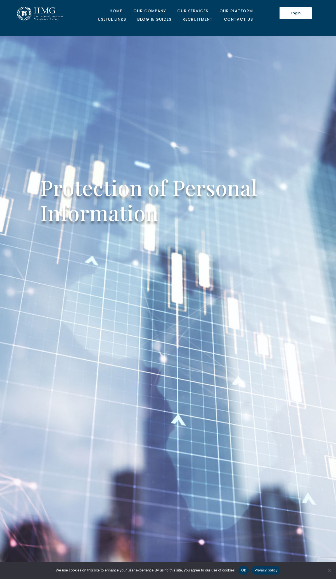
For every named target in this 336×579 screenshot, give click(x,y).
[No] (329, 570)
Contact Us (238, 19)
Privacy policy (266, 570)
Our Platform (236, 11)
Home (116, 11)
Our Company (149, 11)
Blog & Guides (154, 19)
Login (295, 13)
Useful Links (112, 19)
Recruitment (198, 19)
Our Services (192, 11)
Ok (243, 570)
